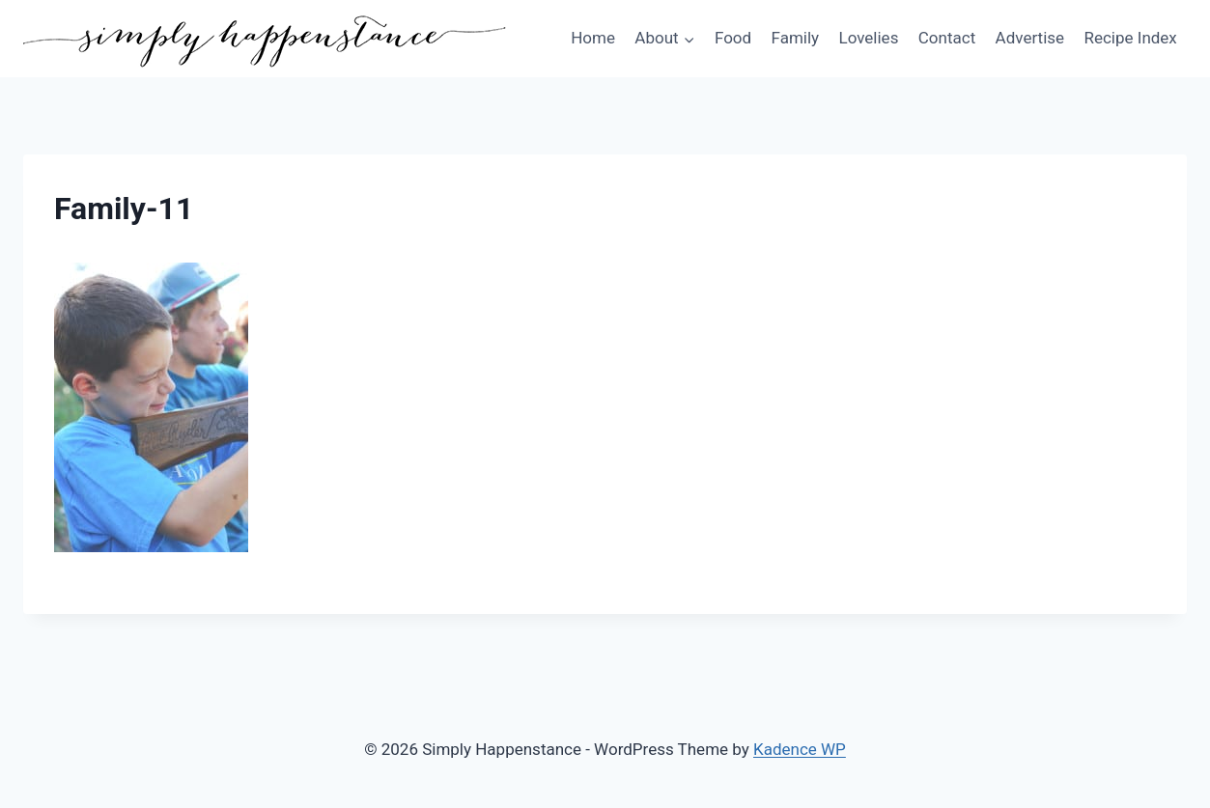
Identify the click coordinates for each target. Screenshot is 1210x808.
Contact (946, 37)
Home (593, 37)
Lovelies (868, 37)
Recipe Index (1129, 37)
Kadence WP (799, 749)
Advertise (1030, 37)
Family (796, 37)
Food (733, 37)
